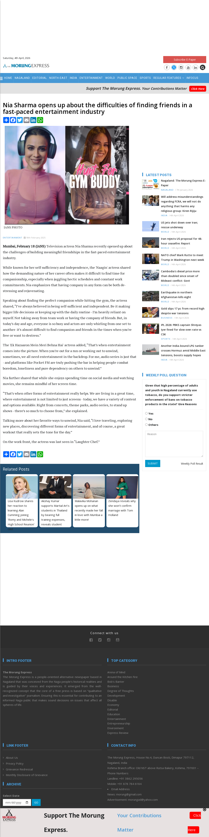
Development (116, 695)
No (149, 419)
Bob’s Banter (115, 681)
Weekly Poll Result (192, 463)
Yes (149, 413)
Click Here (197, 89)
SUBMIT (153, 463)
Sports (145, 77)
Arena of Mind (116, 672)
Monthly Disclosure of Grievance (27, 775)
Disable (112, 700)
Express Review (117, 733)
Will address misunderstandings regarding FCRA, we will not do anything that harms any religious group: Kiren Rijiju (182, 204)
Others (151, 425)
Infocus (192, 77)
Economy (113, 705)
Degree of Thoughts (120, 691)
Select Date (11, 795)
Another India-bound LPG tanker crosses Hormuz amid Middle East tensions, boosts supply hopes (183, 350)
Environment (115, 728)
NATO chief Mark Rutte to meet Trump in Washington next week (182, 257)
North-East (58, 77)
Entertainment (91, 77)
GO (36, 802)
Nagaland (22, 77)
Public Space (127, 77)
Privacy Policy (15, 763)
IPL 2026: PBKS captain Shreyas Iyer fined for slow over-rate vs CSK (181, 329)
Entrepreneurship (118, 723)
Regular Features (168, 77)
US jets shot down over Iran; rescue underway (179, 225)
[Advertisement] (104, 26)
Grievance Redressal (19, 769)
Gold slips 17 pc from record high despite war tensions (182, 311)
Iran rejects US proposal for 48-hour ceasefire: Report (181, 241)
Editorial (39, 77)
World (110, 77)
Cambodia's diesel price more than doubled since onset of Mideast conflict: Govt (180, 275)
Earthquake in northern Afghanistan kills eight (176, 295)
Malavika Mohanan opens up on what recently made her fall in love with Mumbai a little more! (89, 510)
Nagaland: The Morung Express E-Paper (183, 183)
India (73, 77)
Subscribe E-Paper (185, 59)
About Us (12, 757)
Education (113, 714)
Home (8, 77)
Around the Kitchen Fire (122, 677)
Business (166, 318)
